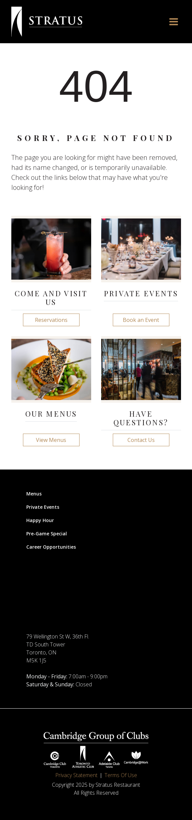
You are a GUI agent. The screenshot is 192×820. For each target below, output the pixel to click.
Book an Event (141, 320)
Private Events (42, 507)
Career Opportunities (51, 547)
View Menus (51, 440)
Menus (34, 493)
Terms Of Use (120, 775)
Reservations (51, 320)
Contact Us (141, 440)
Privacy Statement (76, 775)
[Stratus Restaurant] (46, 21)
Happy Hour (40, 520)
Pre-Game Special (46, 533)
